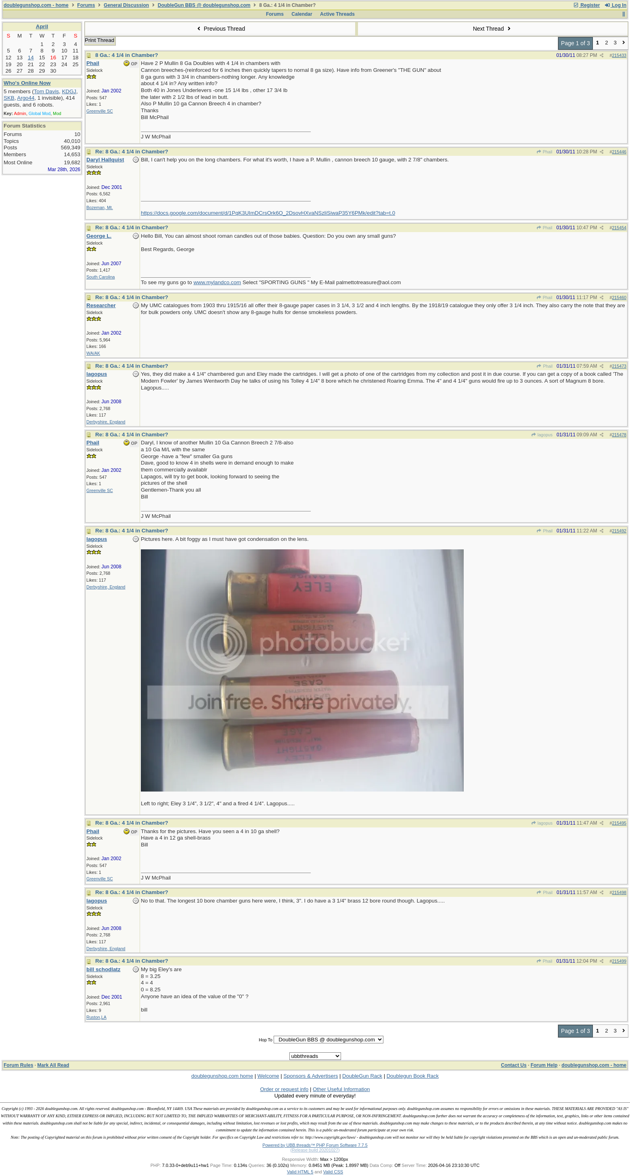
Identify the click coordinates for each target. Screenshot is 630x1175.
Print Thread (99, 40)
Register (586, 5)
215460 (619, 297)
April (42, 26)
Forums (86, 5)
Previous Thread (220, 28)
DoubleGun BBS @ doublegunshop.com (204, 5)
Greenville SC (99, 111)
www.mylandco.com (217, 282)
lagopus (542, 434)
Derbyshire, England (106, 421)
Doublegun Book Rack (413, 1076)
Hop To (265, 1039)
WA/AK (93, 353)
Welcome (268, 1076)
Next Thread (493, 28)
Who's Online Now (27, 83)
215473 (619, 366)
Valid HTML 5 (300, 1171)
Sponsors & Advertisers (310, 1076)
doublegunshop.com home (222, 1076)
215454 (619, 227)
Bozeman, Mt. (99, 207)
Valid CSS (333, 1171)
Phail (544, 151)
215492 (619, 530)
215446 (619, 151)
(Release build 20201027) (314, 1150)
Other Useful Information (341, 1089)
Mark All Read (53, 1065)
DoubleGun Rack (362, 1076)
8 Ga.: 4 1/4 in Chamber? (126, 55)
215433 (619, 55)
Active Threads (337, 14)
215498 (619, 892)
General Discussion (126, 5)
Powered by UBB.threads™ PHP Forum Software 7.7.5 (314, 1145)
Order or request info (284, 1089)
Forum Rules (18, 1065)
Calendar (301, 14)
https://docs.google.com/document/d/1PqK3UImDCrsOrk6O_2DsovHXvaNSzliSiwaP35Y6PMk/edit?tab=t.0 (268, 213)
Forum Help (544, 1065)
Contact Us (513, 1065)
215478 (619, 434)
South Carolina (100, 276)
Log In (615, 5)
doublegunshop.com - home (36, 5)
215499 (619, 961)
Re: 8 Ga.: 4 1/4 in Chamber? (131, 152)
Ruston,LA (96, 1017)
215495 (619, 823)
